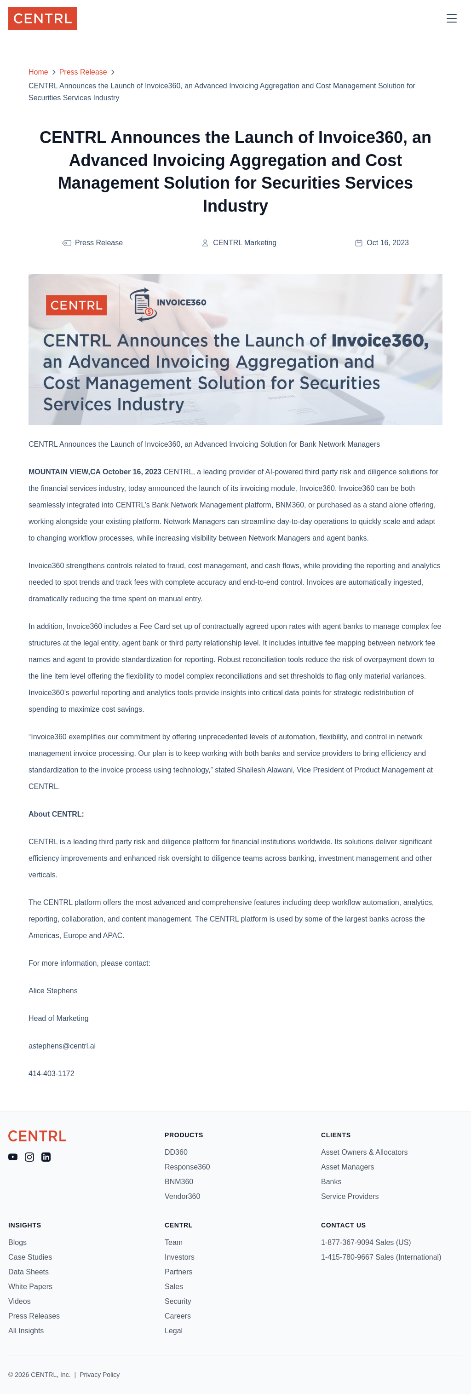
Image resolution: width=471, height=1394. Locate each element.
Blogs (17, 1242)
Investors (180, 1257)
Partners (178, 1272)
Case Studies (30, 1257)
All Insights (26, 1331)
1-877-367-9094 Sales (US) (366, 1242)
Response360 (187, 1167)
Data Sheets (28, 1272)
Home (38, 72)
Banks (331, 1182)
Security (178, 1301)
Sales (174, 1286)
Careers (178, 1316)
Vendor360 (182, 1196)
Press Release (83, 72)
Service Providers (350, 1196)
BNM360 (179, 1182)
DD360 (176, 1152)
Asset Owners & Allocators (364, 1152)
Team (174, 1242)
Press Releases (34, 1316)
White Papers (30, 1286)
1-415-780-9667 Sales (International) (381, 1257)
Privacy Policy (100, 1374)
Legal (174, 1331)
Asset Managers (347, 1167)
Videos (19, 1301)
